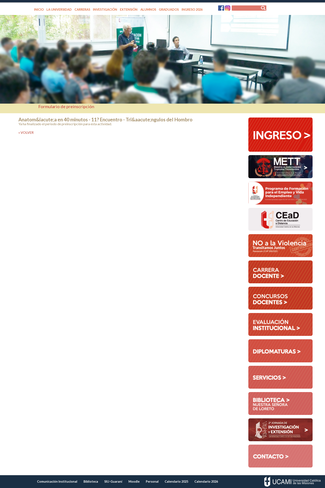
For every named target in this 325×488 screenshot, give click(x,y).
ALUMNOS (148, 9)
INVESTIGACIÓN (105, 9)
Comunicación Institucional (57, 481)
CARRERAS (82, 9)
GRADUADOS (169, 9)
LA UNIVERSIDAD (59, 9)
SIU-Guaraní (113, 481)
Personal (152, 481)
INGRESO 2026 (192, 9)
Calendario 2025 (176, 481)
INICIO (39, 9)
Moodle (134, 481)
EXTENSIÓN (128, 9)
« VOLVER (26, 132)
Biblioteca (90, 481)
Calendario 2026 (206, 481)
